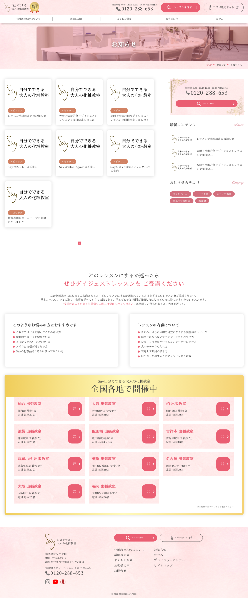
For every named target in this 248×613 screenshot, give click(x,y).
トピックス (16, 110)
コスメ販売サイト (219, 7)
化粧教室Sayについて (28, 19)
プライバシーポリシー (169, 564)
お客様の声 (172, 19)
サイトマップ (163, 569)
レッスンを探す (176, 7)
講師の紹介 (76, 19)
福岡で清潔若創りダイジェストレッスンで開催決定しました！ (129, 118)
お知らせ (160, 553)
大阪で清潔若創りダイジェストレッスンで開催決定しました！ (78, 118)
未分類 (202, 204)
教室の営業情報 (181, 204)
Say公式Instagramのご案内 (77, 167)
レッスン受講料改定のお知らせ (27, 116)
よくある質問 (124, 19)
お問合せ (120, 574)
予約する (73, 409)
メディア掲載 (223, 197)
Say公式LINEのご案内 (23, 167)
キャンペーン (180, 197)
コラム (219, 19)
